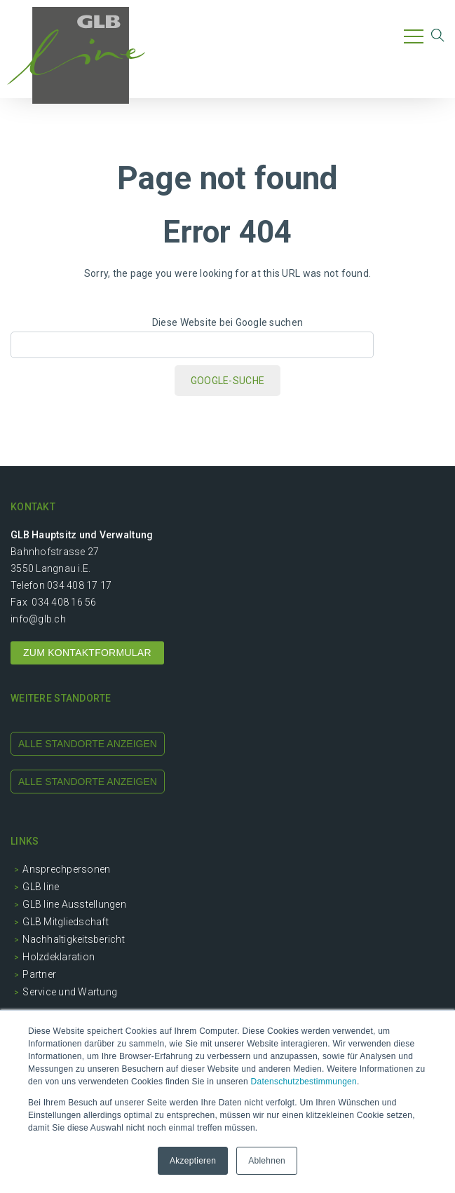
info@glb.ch (38, 619)
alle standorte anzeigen (87, 743)
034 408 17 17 (79, 585)
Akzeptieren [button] (193, 1161)
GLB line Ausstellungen (74, 904)
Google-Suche (227, 380)
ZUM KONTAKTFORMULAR (87, 652)
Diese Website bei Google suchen (227, 322)
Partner (39, 974)
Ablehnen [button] (266, 1161)
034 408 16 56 (64, 602)
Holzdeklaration (58, 956)
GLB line (40, 886)
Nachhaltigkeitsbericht (73, 939)
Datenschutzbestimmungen (304, 1081)
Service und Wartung (69, 991)
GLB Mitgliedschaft (65, 921)
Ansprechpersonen (66, 869)
